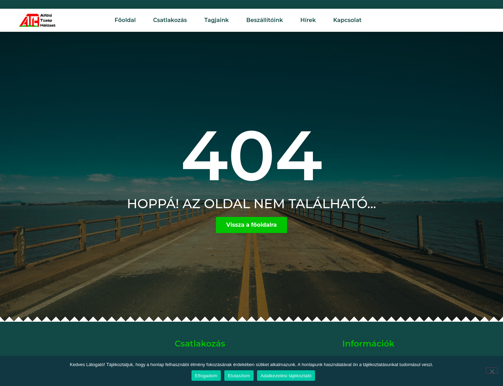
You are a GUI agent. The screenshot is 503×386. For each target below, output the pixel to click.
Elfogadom (206, 375)
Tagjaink (216, 20)
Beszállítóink (264, 20)
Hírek (308, 20)
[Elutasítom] (492, 370)
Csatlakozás (170, 20)
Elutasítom (239, 375)
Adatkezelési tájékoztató (286, 375)
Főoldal (125, 20)
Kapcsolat (347, 20)
